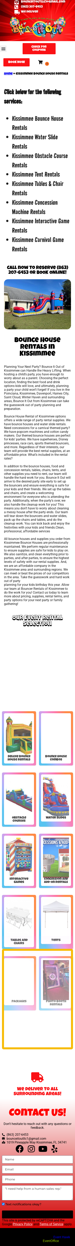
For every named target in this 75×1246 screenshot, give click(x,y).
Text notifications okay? (23, 1204)
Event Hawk (61, 1237)
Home (8, 74)
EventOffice (51, 1241)
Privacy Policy (23, 1224)
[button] (3, 48)
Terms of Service (51, 1224)
